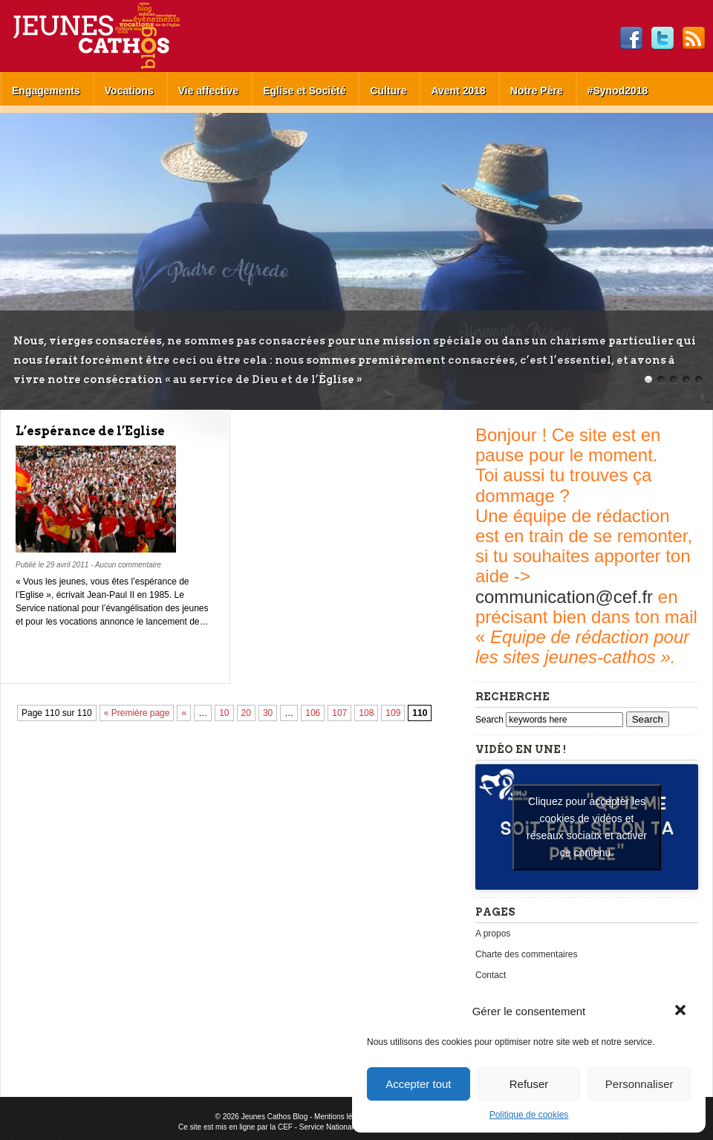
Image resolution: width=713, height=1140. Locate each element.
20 (246, 713)
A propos (492, 933)
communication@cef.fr (564, 597)
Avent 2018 (458, 91)
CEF (285, 1127)
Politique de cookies (529, 1115)
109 (392, 713)
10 (224, 713)
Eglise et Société (304, 91)
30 (268, 713)
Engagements (46, 91)
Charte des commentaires (526, 954)
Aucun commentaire (128, 565)
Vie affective (208, 91)
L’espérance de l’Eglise (90, 431)
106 (312, 713)
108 (366, 713)
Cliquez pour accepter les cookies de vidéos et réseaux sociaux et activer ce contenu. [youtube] (587, 827)
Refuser (529, 1084)
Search (490, 719)
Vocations (129, 91)
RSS (694, 39)
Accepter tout (418, 1084)
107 (339, 713)
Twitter (662, 39)
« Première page (137, 713)
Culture (388, 91)
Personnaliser (639, 1084)
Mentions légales (342, 1117)
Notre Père (536, 91)
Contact (490, 975)
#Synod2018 (617, 91)
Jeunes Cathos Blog (121, 36)
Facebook (631, 39)
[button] (682, 1011)
